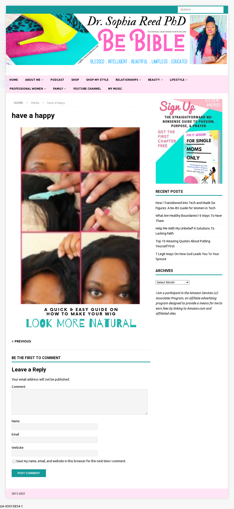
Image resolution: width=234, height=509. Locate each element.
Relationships (127, 79)
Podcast (57, 79)
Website (18, 447)
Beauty (154, 79)
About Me (32, 79)
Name (16, 421)
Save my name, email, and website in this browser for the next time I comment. (71, 461)
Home (13, 79)
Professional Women (26, 88)
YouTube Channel (87, 88)
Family (58, 88)
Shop (75, 79)
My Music (115, 88)
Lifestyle (177, 79)
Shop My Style (97, 79)
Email (15, 434)
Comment (18, 387)
